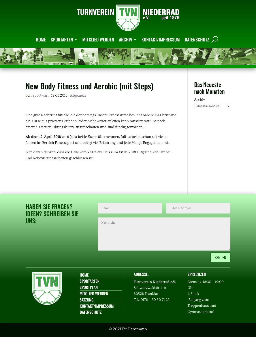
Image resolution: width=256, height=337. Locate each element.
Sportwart (40, 95)
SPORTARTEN (62, 39)
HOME (41, 39)
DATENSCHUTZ (197, 39)
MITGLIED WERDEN (98, 39)
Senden (220, 257)
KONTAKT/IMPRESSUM (160, 39)
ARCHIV (125, 39)
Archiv (199, 100)
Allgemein (78, 95)
